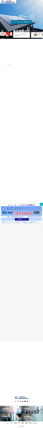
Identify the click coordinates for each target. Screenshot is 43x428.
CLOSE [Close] (41, 204)
